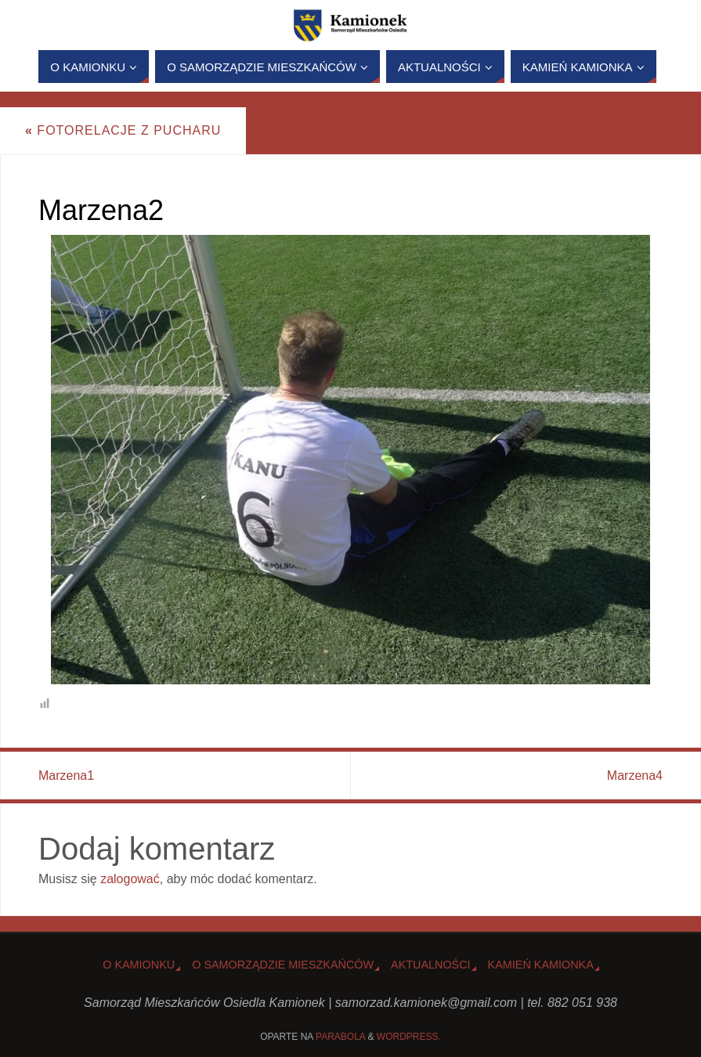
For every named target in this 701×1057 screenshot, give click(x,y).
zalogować (130, 879)
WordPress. (409, 1036)
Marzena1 (66, 775)
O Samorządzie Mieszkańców (283, 964)
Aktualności (431, 964)
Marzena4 (635, 775)
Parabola (340, 1036)
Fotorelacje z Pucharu (123, 130)
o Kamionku (139, 964)
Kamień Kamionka (541, 964)
